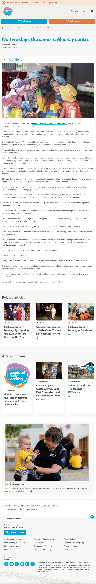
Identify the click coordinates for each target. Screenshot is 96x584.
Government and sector (28, 509)
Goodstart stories (9, 509)
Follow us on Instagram (12, 564)
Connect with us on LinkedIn (27, 564)
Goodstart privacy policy (74, 542)
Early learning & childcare (14, 542)
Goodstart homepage (8, 11)
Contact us (68, 550)
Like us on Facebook (6, 564)
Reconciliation (69, 539)
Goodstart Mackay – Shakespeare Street (49, 124)
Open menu (92, 11)
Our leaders (39, 542)
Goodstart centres (50, 505)
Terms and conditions (72, 546)
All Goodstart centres (13, 539)
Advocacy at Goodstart (43, 546)
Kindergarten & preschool (15, 546)
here (63, 282)
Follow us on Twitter (17, 564)
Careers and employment (30, 505)
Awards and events (10, 505)
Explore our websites (15, 519)
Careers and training (42, 550)
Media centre (9, 550)
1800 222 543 (79, 11)
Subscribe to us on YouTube (22, 564)
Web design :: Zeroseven (79, 562)
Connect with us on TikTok (33, 564)
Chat (91, 577)
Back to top (92, 517)
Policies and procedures (44, 539)
